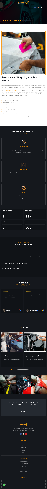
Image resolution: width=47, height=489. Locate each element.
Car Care (23, 468)
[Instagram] (23, 434)
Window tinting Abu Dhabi (22, 116)
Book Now (30, 7)
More (6, 364)
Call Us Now (23, 411)
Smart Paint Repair (23, 471)
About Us (12, 7)
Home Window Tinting (23, 469)
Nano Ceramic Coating (23, 463)
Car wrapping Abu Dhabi (11, 90)
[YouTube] (26, 434)
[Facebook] (21, 434)
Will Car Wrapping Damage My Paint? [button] (11, 268)
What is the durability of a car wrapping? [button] (12, 251)
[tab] (23, 251)
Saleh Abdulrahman (33, 310)
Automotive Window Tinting (23, 464)
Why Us (23, 450)
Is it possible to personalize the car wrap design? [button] (14, 263)
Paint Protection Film (24, 461)
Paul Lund (8, 310)
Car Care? (23, 133)
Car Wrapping (4, 98)
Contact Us (24, 7)
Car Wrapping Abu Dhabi (11, 84)
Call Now (23, 452)
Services (17, 7)
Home (6, 7)
